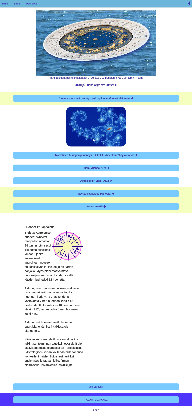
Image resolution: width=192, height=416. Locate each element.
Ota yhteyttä (96, 386)
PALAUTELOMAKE (96, 399)
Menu (6, 4)
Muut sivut (32, 4)
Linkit (18, 4)
